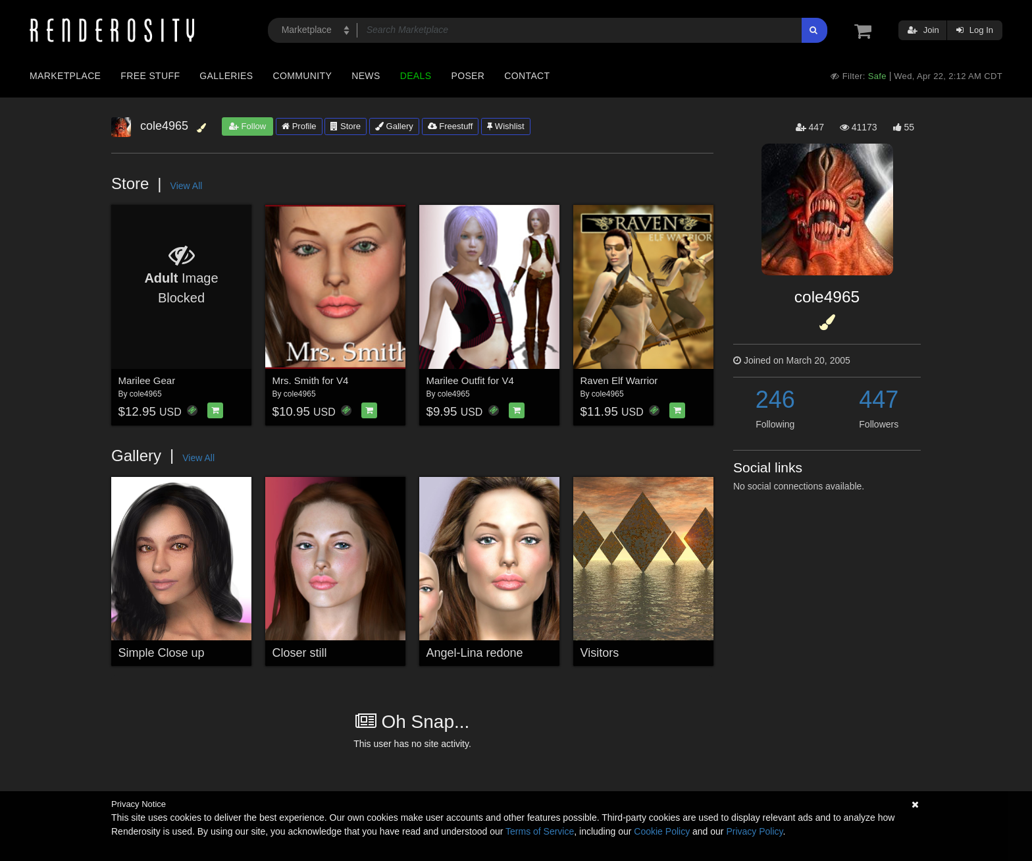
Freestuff (450, 126)
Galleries (226, 75)
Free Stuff (150, 75)
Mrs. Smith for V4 (310, 380)
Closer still (299, 652)
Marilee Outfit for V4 (470, 380)
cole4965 (146, 394)
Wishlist (505, 126)
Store (345, 126)
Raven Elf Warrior (619, 380)
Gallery (394, 126)
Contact (527, 75)
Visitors (599, 652)
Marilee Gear (147, 380)
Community (302, 75)
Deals (416, 75)
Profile (299, 126)
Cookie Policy (662, 831)
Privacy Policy (754, 831)
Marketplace (65, 75)
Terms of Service (539, 831)
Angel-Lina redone (474, 652)
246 (775, 399)
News (365, 75)
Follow (247, 126)
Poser (467, 75)
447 (878, 399)
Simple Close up (161, 652)
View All (186, 186)
